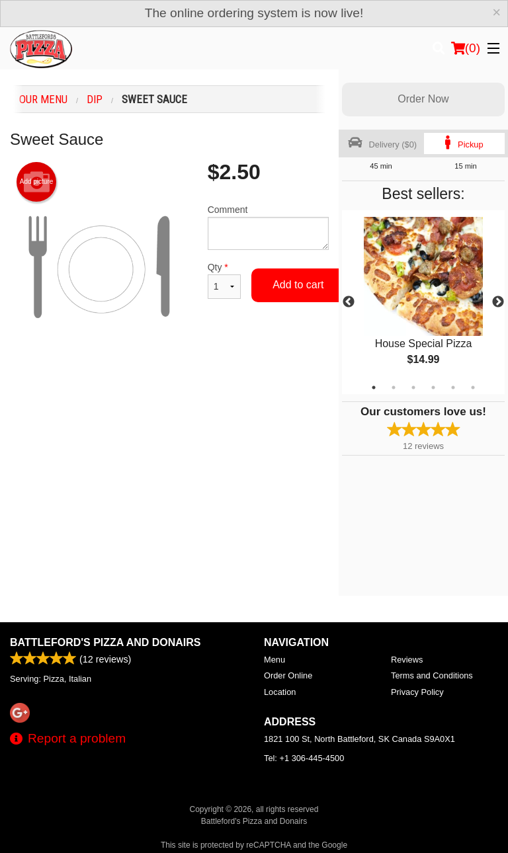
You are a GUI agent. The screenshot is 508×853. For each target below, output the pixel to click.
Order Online (288, 675)
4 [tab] (433, 387)
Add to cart (298, 284)
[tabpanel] (423, 302)
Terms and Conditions (432, 675)
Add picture (37, 182)
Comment (268, 227)
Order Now (423, 98)
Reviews (407, 660)
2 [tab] (393, 387)
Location (280, 692)
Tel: (304, 758)
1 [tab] (373, 387)
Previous (348, 302)
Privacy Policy (417, 692)
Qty (224, 280)
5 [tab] (453, 387)
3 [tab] (413, 387)
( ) (465, 48)
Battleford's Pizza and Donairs (105, 642)
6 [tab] (473, 387)
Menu (274, 660)
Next (498, 302)
